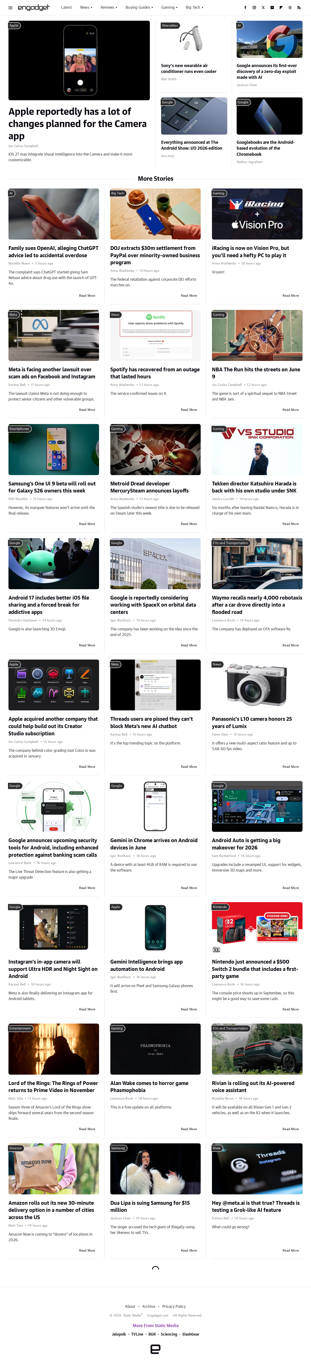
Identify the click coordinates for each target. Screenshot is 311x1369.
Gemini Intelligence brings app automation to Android (146, 965)
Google (167, 102)
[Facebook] (245, 7)
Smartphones (19, 429)
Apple (13, 25)
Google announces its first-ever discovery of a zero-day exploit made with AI (267, 72)
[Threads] (290, 7)
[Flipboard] (281, 7)
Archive (148, 1307)
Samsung (118, 1148)
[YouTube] (272, 7)
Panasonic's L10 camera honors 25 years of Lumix (252, 723)
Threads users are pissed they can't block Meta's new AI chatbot (151, 723)
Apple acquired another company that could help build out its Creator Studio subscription (53, 726)
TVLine (137, 1334)
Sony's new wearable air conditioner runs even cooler (188, 69)
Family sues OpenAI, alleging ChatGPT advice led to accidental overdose (53, 252)
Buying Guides (138, 7)
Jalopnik (119, 1334)
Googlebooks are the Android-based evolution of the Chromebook (266, 148)
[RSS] (299, 7)
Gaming (168, 7)
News (84, 7)
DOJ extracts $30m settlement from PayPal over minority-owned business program (155, 255)
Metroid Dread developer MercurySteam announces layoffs (149, 487)
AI (239, 25)
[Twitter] (263, 7)
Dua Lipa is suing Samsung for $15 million (150, 1207)
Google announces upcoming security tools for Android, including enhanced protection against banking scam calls (53, 848)
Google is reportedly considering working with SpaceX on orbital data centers (153, 605)
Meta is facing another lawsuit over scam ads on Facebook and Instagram (51, 373)
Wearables (170, 25)
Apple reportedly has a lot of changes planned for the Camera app (77, 124)
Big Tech (193, 7)
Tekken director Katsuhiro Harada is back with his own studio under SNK (254, 487)
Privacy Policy (174, 1307)
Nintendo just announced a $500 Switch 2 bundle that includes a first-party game (255, 969)
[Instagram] (254, 7)
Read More (87, 295)
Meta (13, 314)
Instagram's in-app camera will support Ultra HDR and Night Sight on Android (53, 969)
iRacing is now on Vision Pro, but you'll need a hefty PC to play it (250, 252)
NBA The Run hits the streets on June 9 (256, 373)
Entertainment (20, 1028)
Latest (66, 7)
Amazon (15, 1148)
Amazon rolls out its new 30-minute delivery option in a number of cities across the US (51, 1210)
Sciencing (169, 1334)
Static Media (132, 1315)
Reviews (107, 7)
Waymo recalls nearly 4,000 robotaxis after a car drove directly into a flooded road (257, 605)
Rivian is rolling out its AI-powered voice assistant (253, 1087)
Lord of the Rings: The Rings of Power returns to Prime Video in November (53, 1087)
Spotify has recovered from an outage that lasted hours (155, 373)
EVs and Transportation (230, 543)
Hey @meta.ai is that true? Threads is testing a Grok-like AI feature (256, 1207)
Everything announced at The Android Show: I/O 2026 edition (191, 145)
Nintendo (220, 907)
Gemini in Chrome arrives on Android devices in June (154, 844)
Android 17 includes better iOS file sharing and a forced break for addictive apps (48, 605)
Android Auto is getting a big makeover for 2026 (246, 844)
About (130, 1307)
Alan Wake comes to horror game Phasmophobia (149, 1087)
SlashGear (190, 1334)
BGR (152, 1334)
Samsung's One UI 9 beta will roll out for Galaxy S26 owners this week (52, 487)
